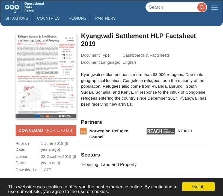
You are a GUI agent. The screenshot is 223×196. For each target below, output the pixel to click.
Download (46, 130)
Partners (105, 18)
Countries (48, 18)
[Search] (176, 7)
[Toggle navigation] (214, 7)
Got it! (198, 186)
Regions (77, 18)
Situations (16, 18)
